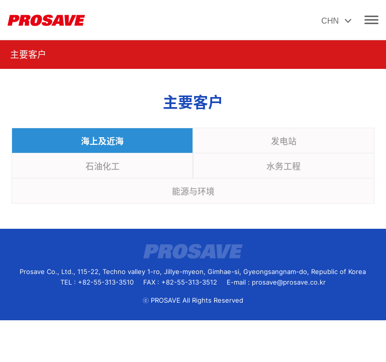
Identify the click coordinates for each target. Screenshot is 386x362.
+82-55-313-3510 (106, 282)
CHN (337, 21)
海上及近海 (102, 141)
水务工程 (283, 166)
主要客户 (28, 54)
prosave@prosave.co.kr (289, 282)
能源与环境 (193, 192)
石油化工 (102, 166)
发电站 (284, 141)
